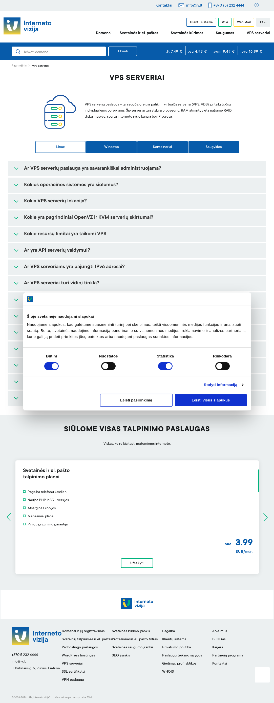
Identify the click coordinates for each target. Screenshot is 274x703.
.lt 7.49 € (174, 52)
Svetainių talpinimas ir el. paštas (87, 640)
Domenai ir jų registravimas (83, 632)
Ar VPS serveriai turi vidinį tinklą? (61, 283)
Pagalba (168, 632)
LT (263, 22)
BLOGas (218, 640)
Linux (60, 147)
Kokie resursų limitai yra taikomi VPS (65, 234)
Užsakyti (137, 563)
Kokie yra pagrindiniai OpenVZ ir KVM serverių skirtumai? (88, 218)
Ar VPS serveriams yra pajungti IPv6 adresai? (74, 267)
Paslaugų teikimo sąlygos (182, 656)
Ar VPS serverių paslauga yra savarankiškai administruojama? (92, 169)
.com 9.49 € (224, 52)
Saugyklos (214, 147)
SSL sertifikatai (73, 672)
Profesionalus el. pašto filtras (135, 640)
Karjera (217, 648)
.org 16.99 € (252, 52)
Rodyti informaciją (220, 385)
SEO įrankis (121, 656)
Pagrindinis (19, 66)
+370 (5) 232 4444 (229, 6)
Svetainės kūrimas (187, 33)
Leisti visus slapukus (211, 400)
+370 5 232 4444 (25, 655)
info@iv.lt (194, 6)
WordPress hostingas (78, 656)
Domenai (104, 33)
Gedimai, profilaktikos (179, 664)
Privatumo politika (176, 648)
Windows (111, 147)
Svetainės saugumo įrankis (132, 648)
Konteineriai (162, 147)
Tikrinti (122, 52)
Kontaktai (164, 6)
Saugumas (225, 33)
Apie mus (219, 632)
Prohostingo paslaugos (80, 648)
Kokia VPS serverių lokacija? (55, 201)
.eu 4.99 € (197, 52)
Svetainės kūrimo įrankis (131, 632)
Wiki (225, 22)
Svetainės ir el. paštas (139, 33)
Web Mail (244, 22)
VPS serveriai (258, 33)
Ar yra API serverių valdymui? (57, 250)
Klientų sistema (201, 22)
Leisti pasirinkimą (136, 400)
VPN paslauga (73, 680)
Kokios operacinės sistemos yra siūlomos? (71, 185)
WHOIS (168, 672)
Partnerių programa (227, 656)
